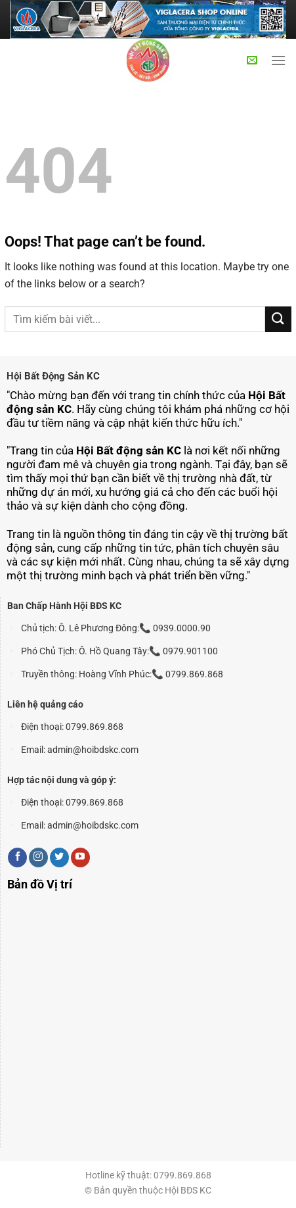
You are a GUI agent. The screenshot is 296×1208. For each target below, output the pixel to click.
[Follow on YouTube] (80, 857)
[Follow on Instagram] (38, 857)
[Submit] (278, 319)
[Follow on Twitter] (59, 857)
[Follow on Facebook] (17, 857)
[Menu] (278, 60)
